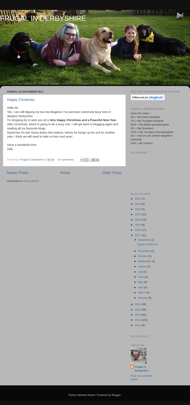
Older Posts (112, 173)
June (141, 276)
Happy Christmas (20, 100)
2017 (138, 235)
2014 (138, 314)
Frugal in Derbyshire (142, 368)
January (143, 297)
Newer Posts (17, 173)
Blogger (116, 395)
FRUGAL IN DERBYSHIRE (43, 18)
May (141, 282)
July (140, 271)
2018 (138, 229)
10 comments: (66, 159)
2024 (138, 203)
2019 (138, 224)
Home (65, 173)
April (141, 287)
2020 (138, 219)
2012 (138, 325)
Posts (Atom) (31, 181)
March (142, 292)
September (145, 261)
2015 (138, 309)
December (144, 239)
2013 (138, 319)
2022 (138, 209)
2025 (138, 198)
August (142, 266)
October (143, 256)
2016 (138, 304)
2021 (138, 214)
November (144, 250)
